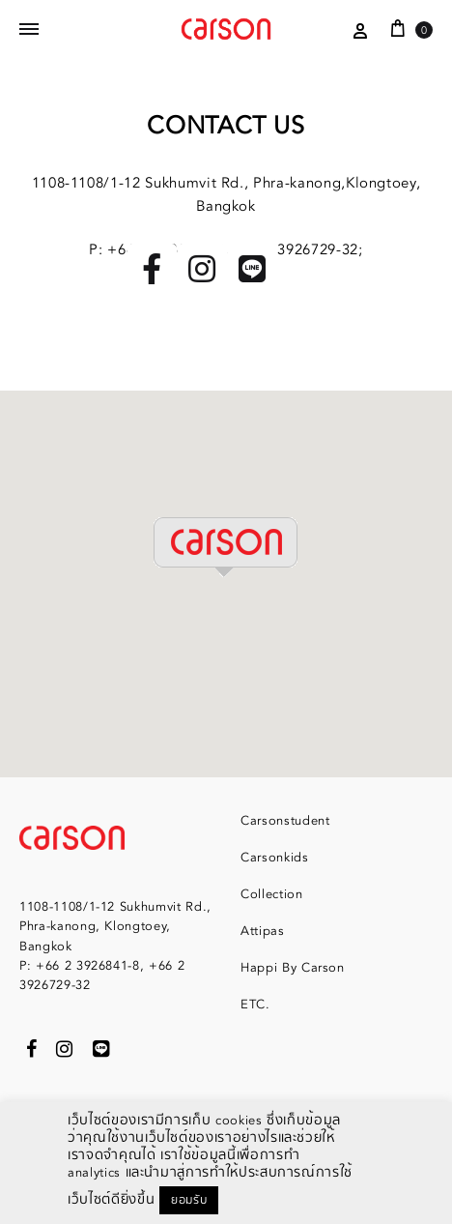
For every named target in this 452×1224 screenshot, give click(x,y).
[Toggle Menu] (29, 30)
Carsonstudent (284, 821)
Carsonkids (274, 857)
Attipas (262, 931)
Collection (271, 894)
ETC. (255, 1004)
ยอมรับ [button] (189, 1200)
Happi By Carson (292, 967)
